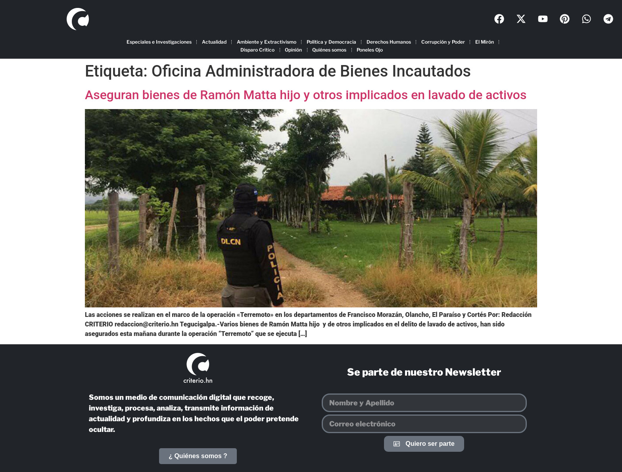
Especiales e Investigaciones (159, 42)
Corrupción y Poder (443, 42)
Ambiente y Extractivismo (266, 42)
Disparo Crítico (257, 50)
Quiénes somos (329, 50)
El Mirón (484, 42)
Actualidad (214, 42)
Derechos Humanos (389, 42)
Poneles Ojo (370, 50)
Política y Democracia (331, 42)
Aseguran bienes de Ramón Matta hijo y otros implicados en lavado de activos (305, 94)
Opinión (293, 50)
